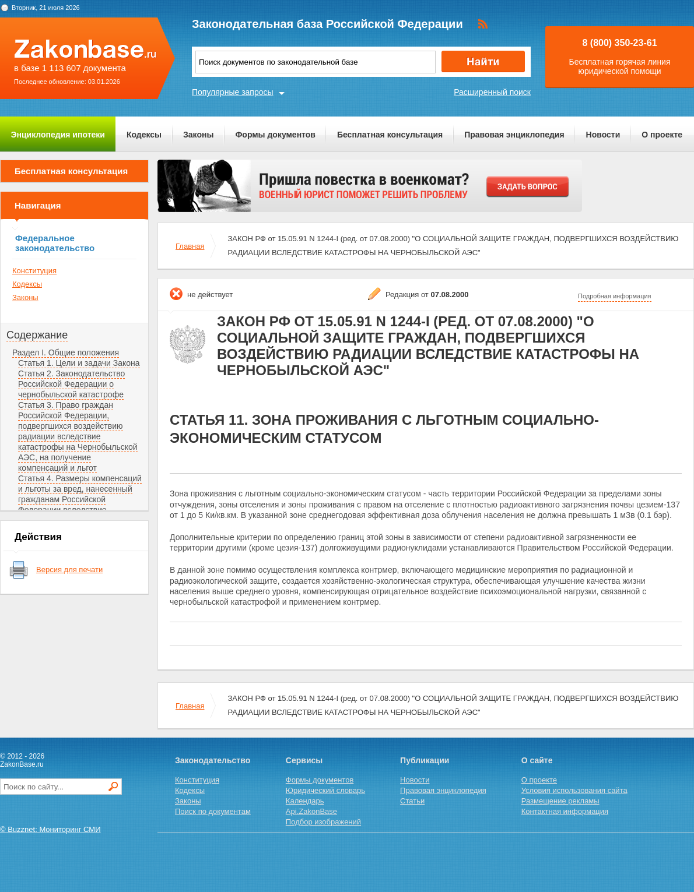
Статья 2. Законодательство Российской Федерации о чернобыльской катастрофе (71, 384)
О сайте (537, 760)
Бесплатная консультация (390, 134)
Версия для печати (69, 569)
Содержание (37, 335)
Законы (198, 134)
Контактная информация (564, 811)
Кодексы (144, 134)
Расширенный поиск (492, 92)
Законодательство (212, 760)
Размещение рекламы (560, 800)
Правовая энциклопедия (514, 134)
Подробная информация (614, 295)
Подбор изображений (323, 821)
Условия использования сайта (574, 790)
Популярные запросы (233, 92)
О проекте (662, 134)
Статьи (412, 800)
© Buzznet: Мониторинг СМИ (50, 829)
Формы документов (275, 134)
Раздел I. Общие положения (65, 352)
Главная (190, 246)
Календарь (305, 800)
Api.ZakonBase (311, 811)
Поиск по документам (213, 811)
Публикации (424, 760)
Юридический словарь (325, 790)
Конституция (34, 270)
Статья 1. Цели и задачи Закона (79, 363)
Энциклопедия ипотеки (58, 134)
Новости (603, 134)
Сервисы (304, 760)
